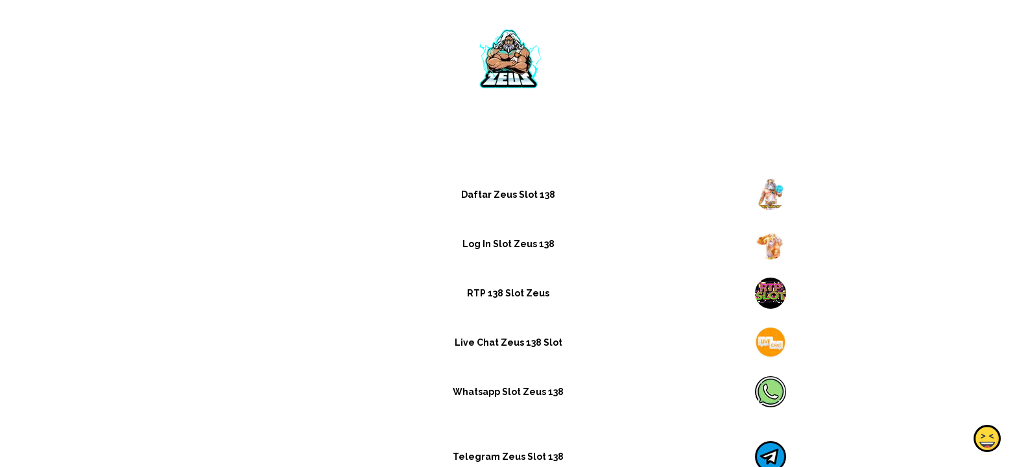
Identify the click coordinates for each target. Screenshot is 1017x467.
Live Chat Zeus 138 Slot (508, 342)
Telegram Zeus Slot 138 (508, 456)
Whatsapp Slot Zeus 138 (508, 392)
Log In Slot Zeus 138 (508, 244)
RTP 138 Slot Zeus (508, 293)
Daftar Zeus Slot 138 (508, 194)
